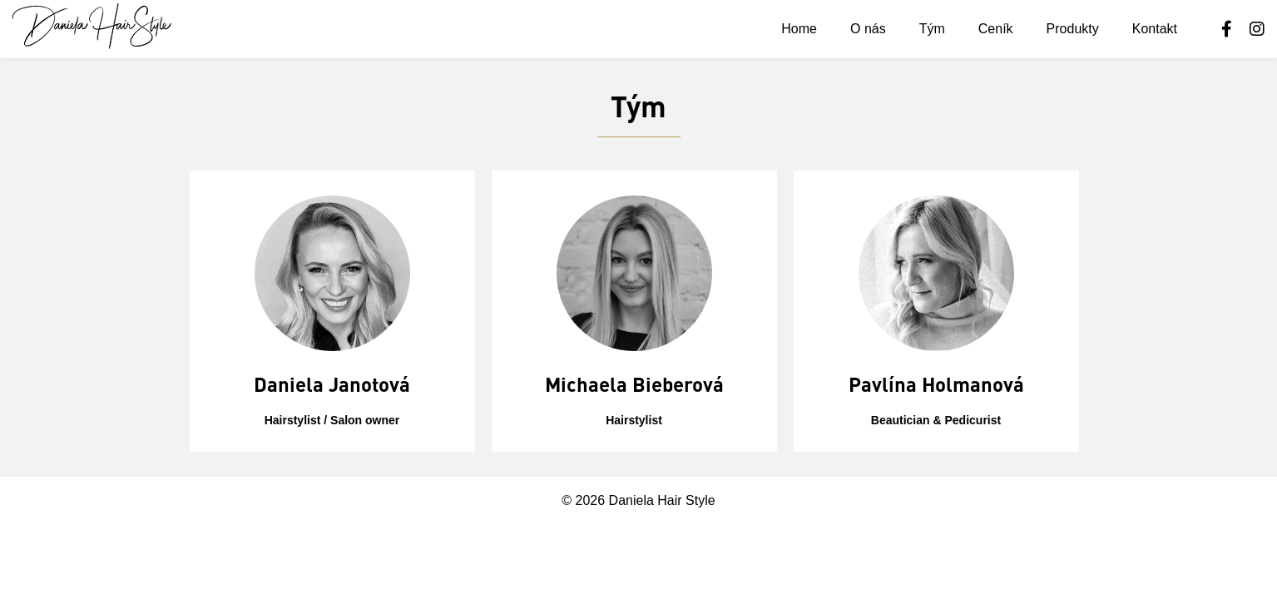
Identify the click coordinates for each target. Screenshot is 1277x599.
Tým (932, 29)
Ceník (995, 29)
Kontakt (1154, 29)
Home (799, 29)
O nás (868, 29)
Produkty (1073, 29)
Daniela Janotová (332, 384)
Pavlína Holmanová (936, 384)
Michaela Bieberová (634, 384)
